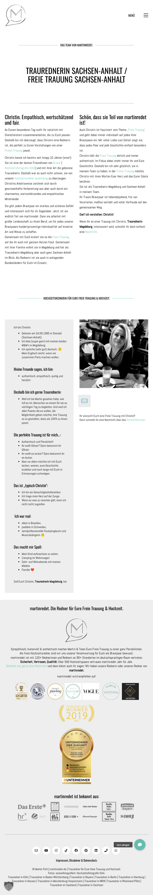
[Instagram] (56, 850)
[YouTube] (46, 850)
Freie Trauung (60, 237)
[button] (138, 15)
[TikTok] (66, 850)
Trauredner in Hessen (24, 881)
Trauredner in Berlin (106, 877)
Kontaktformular (136, 420)
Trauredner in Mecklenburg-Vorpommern (60, 881)
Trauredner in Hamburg (131, 877)
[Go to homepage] (16, 15)
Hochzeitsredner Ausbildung (31, 178)
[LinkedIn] (96, 850)
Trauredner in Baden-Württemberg (49, 877)
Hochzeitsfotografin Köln (20, 168)
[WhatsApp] (116, 850)
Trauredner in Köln (18, 877)
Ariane (56, 163)
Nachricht (91, 232)
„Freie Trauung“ (136, 130)
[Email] (36, 850)
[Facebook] (76, 850)
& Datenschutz (89, 860)
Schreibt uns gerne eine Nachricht (26, 666)
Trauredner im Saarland (63, 885)
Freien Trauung (14, 150)
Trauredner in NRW (94, 881)
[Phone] (106, 850)
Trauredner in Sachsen (90, 885)
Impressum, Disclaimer (68, 860)
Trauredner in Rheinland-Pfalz (123, 881)
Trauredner (74, 869)
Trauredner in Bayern (81, 877)
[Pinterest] (86, 850)
